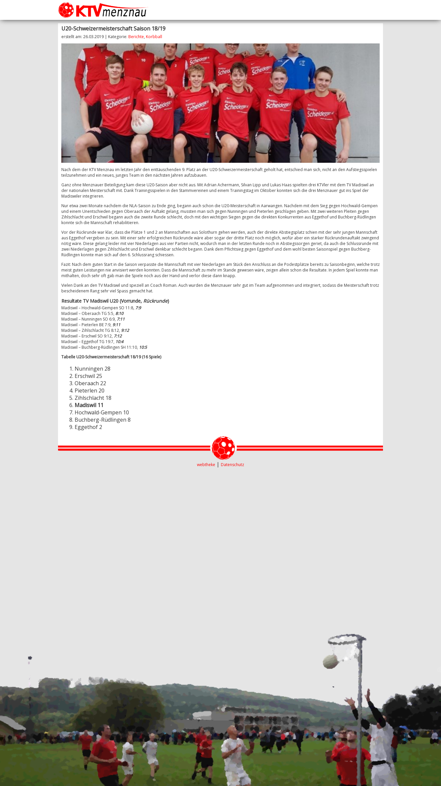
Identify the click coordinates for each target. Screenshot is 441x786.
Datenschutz (232, 464)
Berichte (136, 36)
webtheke (206, 464)
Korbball (154, 36)
